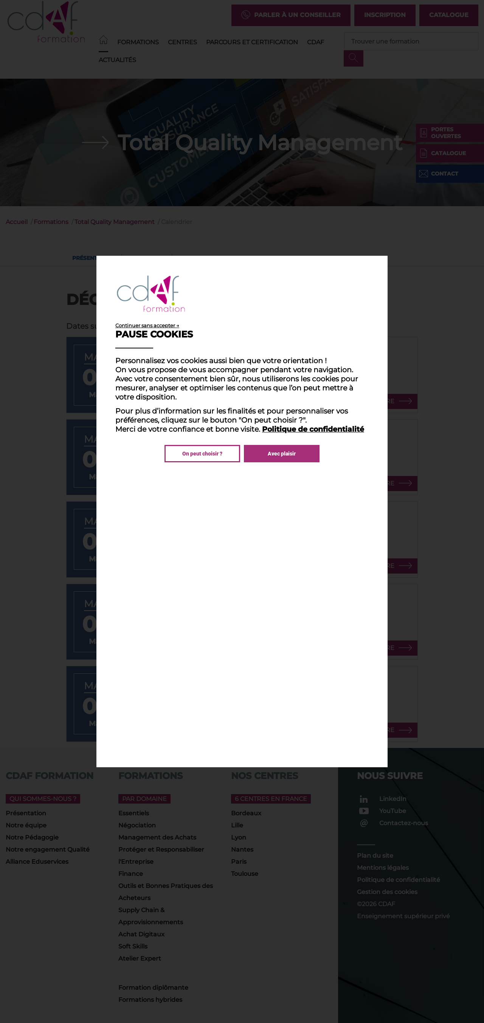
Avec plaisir (282, 454)
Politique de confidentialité (313, 429)
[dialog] (242, 511)
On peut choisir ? (202, 454)
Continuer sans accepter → (147, 325)
